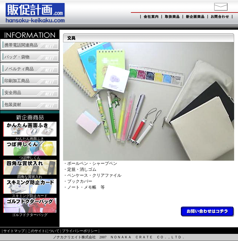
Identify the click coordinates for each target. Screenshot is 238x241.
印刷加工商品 (16, 81)
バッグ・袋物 (16, 57)
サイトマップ (14, 231)
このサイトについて (43, 231)
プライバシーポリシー (80, 231)
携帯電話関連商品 (21, 45)
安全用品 (12, 92)
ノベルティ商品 (19, 69)
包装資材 (12, 104)
